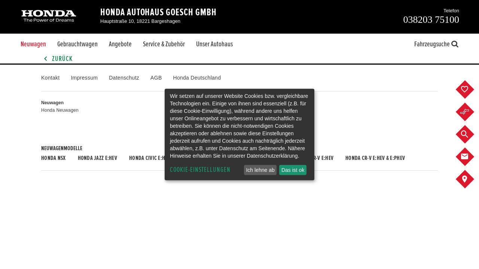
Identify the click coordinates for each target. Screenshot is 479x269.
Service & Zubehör (164, 44)
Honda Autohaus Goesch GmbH (158, 12)
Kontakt (50, 78)
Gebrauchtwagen (77, 44)
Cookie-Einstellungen (200, 169)
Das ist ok (292, 170)
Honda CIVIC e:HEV (149, 158)
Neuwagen (33, 44)
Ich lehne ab (260, 170)
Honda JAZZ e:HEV (97, 158)
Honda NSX (53, 158)
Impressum (84, 78)
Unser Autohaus (214, 44)
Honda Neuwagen (60, 110)
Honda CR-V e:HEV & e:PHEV (375, 158)
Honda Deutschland (197, 78)
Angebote (120, 44)
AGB (156, 78)
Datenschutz (124, 78)
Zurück (57, 58)
